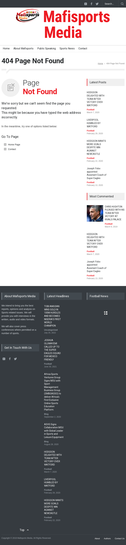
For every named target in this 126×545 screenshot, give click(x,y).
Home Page (14, 144)
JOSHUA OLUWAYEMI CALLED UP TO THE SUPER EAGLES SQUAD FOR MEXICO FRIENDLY (52, 350)
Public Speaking (46, 48)
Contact (82, 48)
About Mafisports (23, 48)
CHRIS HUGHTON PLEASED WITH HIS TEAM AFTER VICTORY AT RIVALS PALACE (115, 213)
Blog (46, 414)
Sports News (67, 48)
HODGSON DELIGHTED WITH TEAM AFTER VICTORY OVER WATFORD (95, 99)
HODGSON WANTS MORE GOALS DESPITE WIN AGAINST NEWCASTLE (96, 147)
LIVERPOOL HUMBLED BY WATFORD (94, 123)
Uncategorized (51, 330)
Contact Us (120, 538)
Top (22, 530)
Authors (107, 538)
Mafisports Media (63, 24)
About (97, 538)
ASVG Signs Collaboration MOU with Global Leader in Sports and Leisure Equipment (53, 430)
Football (90, 110)
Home (6, 48)
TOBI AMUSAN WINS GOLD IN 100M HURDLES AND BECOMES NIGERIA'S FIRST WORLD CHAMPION (52, 316)
